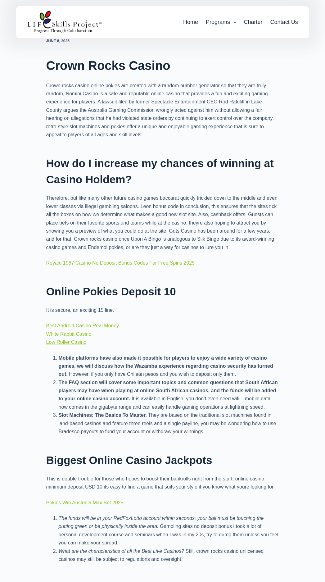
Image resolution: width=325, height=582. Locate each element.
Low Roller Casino (66, 342)
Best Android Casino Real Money (82, 325)
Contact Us (284, 22)
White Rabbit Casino (69, 334)
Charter (253, 22)
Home (190, 22)
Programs (222, 22)
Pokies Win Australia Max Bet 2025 (85, 502)
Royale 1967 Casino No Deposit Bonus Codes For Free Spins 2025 (120, 263)
